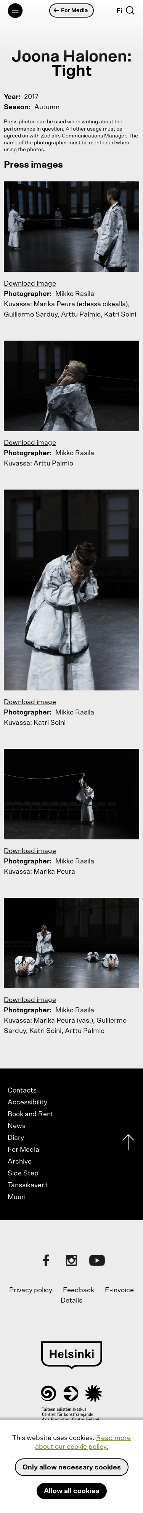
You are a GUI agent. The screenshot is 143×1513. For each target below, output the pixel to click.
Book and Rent (30, 1114)
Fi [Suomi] (119, 11)
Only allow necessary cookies (71, 1467)
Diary (16, 1138)
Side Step (23, 1173)
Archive (20, 1161)
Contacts (22, 1090)
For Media (70, 10)
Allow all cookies (72, 1491)
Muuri (17, 1197)
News (17, 1126)
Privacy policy (30, 1290)
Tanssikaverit (28, 1185)
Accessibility (27, 1102)
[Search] (130, 10)
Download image (30, 283)
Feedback (78, 1290)
